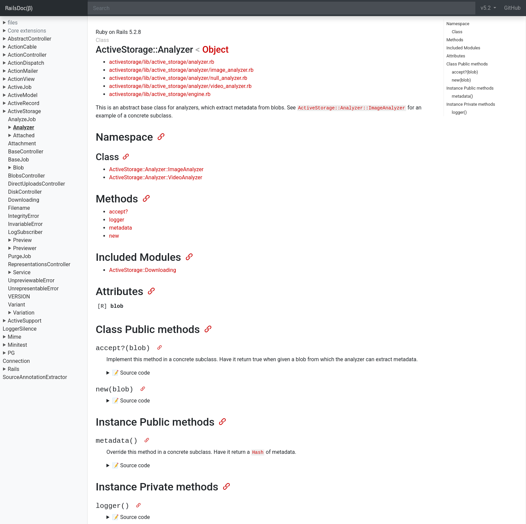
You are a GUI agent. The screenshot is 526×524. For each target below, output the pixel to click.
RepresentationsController (39, 264)
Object (215, 49)
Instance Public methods (470, 88)
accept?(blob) (465, 72)
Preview (22, 240)
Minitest (17, 345)
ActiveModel (23, 95)
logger (116, 220)
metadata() (462, 96)
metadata (120, 228)
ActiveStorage (24, 111)
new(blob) (461, 80)
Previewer (25, 248)
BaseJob (18, 159)
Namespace (457, 23)
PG (11, 353)
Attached (24, 135)
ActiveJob (20, 87)
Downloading (23, 200)
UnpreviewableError (31, 280)
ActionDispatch (26, 63)
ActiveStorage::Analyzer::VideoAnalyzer (155, 177)
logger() (459, 112)
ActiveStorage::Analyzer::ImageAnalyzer (156, 169)
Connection (16, 361)
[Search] (281, 8)
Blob (18, 167)
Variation (24, 312)
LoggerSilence (20, 329)
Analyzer (23, 127)
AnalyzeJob (22, 119)
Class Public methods (467, 63)
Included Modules (463, 47)
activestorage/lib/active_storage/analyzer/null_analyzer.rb (178, 78)
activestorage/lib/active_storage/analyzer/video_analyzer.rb (180, 86)
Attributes (455, 55)
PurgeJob (19, 256)
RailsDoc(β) (19, 8)
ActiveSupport (25, 321)
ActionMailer (23, 71)
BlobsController (26, 176)
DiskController (25, 192)
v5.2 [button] (486, 8)
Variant (16, 304)
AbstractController (29, 39)
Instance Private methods (470, 104)
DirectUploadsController (36, 184)
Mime (14, 337)
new (114, 236)
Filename (19, 208)
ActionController (27, 55)
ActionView (21, 79)
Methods (454, 39)
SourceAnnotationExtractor (35, 377)
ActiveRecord (23, 103)
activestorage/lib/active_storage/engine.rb (159, 94)
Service (22, 272)
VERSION (19, 296)
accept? (118, 211)
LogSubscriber (25, 232)
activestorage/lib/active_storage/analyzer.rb (161, 62)
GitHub (512, 8)
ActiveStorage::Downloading (142, 270)
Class (457, 31)
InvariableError (25, 224)
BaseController (25, 151)
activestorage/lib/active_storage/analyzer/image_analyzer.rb (181, 70)
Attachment (22, 143)
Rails (13, 369)
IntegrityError (23, 216)
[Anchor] (160, 136)
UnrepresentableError (33, 288)
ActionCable (22, 47)
